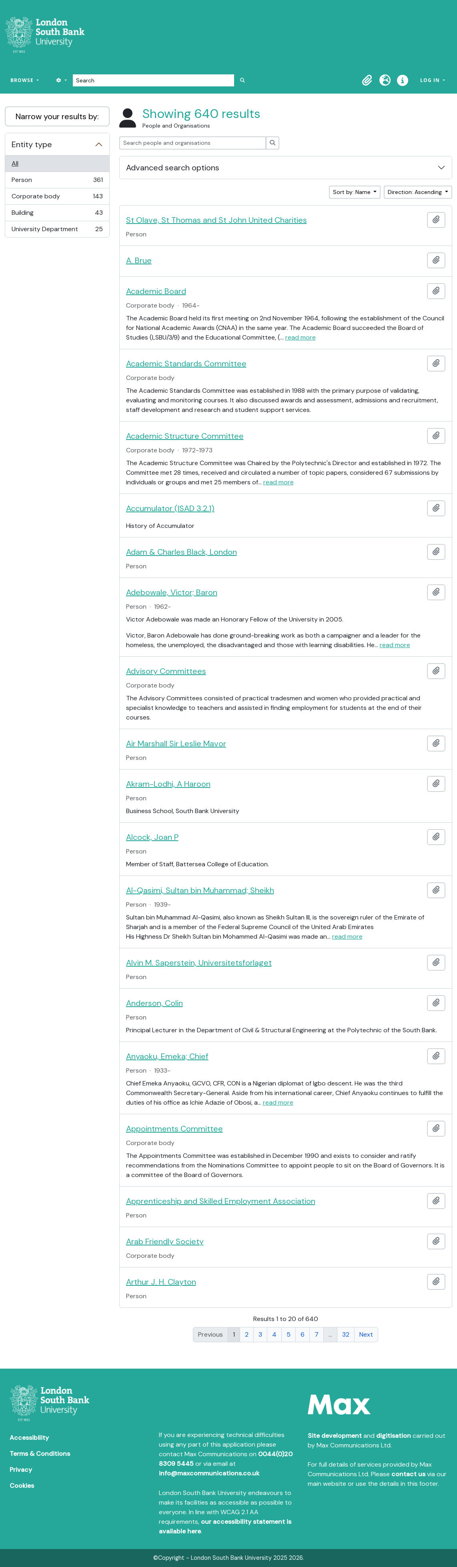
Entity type (32, 144)
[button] (367, 80)
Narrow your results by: (57, 116)
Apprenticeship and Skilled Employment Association (220, 1201)
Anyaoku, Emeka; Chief (167, 1056)
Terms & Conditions (40, 1453)
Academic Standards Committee (186, 363)
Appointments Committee (174, 1128)
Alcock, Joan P (152, 837)
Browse (22, 80)
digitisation (393, 1435)
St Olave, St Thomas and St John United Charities (216, 220)
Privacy (21, 1469)
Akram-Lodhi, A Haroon (168, 784)
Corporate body (57, 198)
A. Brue (139, 260)
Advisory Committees (166, 671)
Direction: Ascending (415, 192)
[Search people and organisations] (192, 143)
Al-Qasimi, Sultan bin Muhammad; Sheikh (200, 890)
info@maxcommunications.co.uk (209, 1473)
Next (366, 1334)
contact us (408, 1474)
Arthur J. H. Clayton (161, 1282)
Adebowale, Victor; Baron (171, 592)
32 (345, 1334)
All (15, 163)
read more (300, 337)
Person (57, 181)
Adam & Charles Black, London (181, 552)
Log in (430, 80)
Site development (335, 1435)
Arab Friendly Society (165, 1241)
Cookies (22, 1485)
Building (57, 214)
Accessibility (29, 1437)
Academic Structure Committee (185, 436)
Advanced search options (172, 167)
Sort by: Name (352, 192)
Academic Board (156, 291)
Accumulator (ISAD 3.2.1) (170, 508)
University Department (57, 230)
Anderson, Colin (154, 1003)
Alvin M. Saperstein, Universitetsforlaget (199, 962)
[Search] (153, 80)
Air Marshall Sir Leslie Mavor (176, 743)
